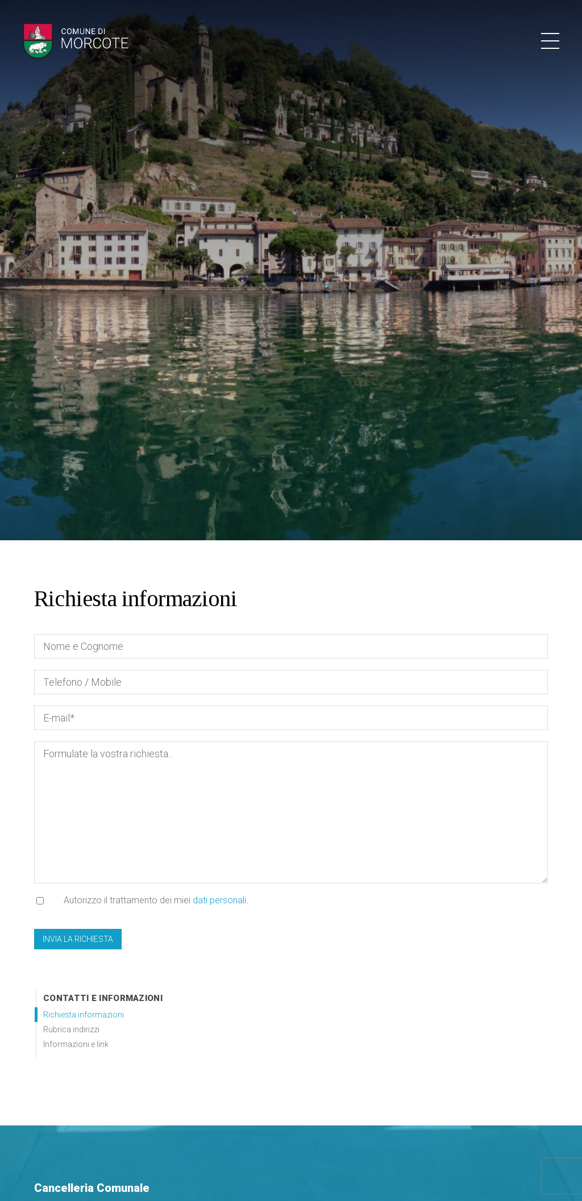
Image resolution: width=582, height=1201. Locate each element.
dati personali (219, 900)
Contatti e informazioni (103, 998)
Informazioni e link (76, 1044)
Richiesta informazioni (83, 1014)
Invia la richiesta (78, 939)
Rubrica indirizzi (71, 1029)
